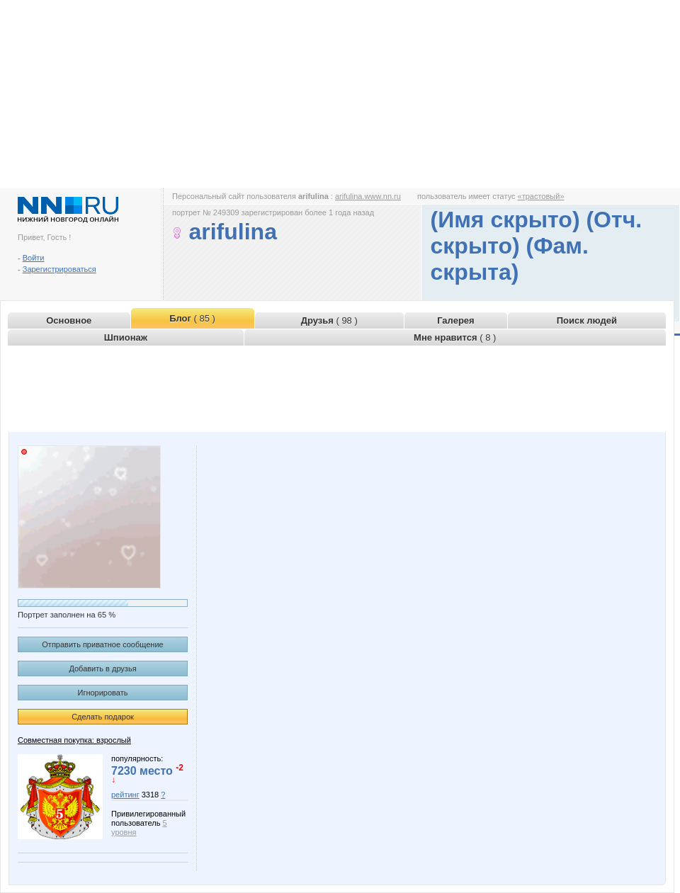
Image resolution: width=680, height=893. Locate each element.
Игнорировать (103, 692)
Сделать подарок (103, 716)
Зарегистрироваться (59, 269)
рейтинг (125, 794)
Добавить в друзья (102, 668)
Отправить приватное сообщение (102, 644)
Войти (34, 258)
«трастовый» (541, 196)
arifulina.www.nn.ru (368, 196)
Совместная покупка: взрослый (74, 740)
